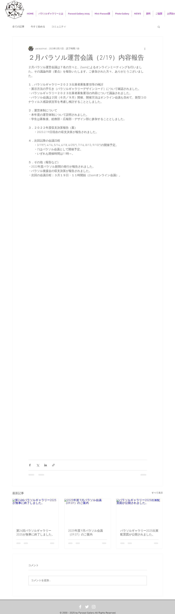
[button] (158, 26)
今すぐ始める (38, 26)
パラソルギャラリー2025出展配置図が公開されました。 (139, 532)
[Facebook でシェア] (29, 465)
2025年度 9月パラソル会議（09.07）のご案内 (85, 532)
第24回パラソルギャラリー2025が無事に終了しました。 (35, 532)
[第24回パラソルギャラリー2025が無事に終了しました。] (35, 512)
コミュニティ (59, 26)
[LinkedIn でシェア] (45, 465)
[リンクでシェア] (53, 465)
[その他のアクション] (145, 49)
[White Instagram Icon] (93, 606)
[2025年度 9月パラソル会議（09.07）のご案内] (87, 512)
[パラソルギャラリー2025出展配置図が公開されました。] (139, 512)
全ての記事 (18, 26)
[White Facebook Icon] (80, 606)
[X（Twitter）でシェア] (37, 465)
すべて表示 (157, 493)
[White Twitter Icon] (87, 606)
